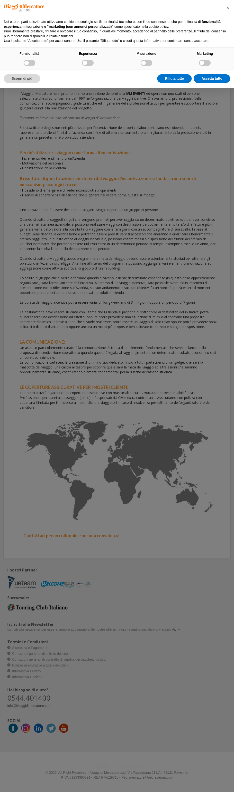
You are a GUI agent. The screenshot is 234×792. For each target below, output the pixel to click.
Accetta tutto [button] (211, 78)
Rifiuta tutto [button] (174, 78)
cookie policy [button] (158, 27)
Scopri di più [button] (22, 78)
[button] (228, 8)
